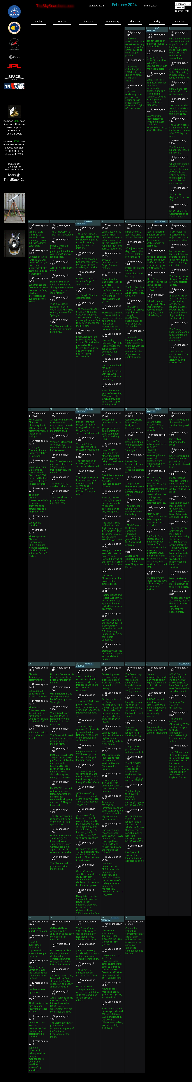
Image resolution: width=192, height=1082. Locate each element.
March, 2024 (151, 5)
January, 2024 (96, 5)
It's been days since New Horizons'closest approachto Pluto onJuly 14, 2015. (14, 127)
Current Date (182, 11)
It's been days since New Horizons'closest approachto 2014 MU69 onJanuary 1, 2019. (14, 148)
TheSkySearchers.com (54, 6)
